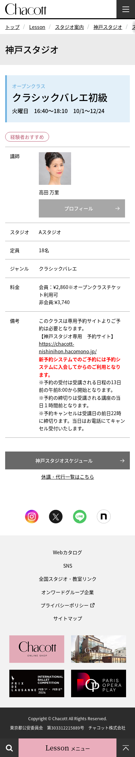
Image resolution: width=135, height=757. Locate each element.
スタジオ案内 (69, 26)
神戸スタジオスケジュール (64, 460)
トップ (12, 26)
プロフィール (78, 208)
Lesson (37, 26)
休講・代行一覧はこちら (67, 476)
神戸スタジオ (107, 26)
